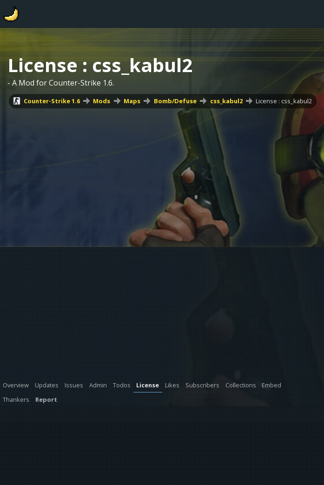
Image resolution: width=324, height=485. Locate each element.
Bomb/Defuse (175, 101)
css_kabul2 (226, 101)
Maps (132, 101)
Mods (101, 101)
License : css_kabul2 (284, 101)
